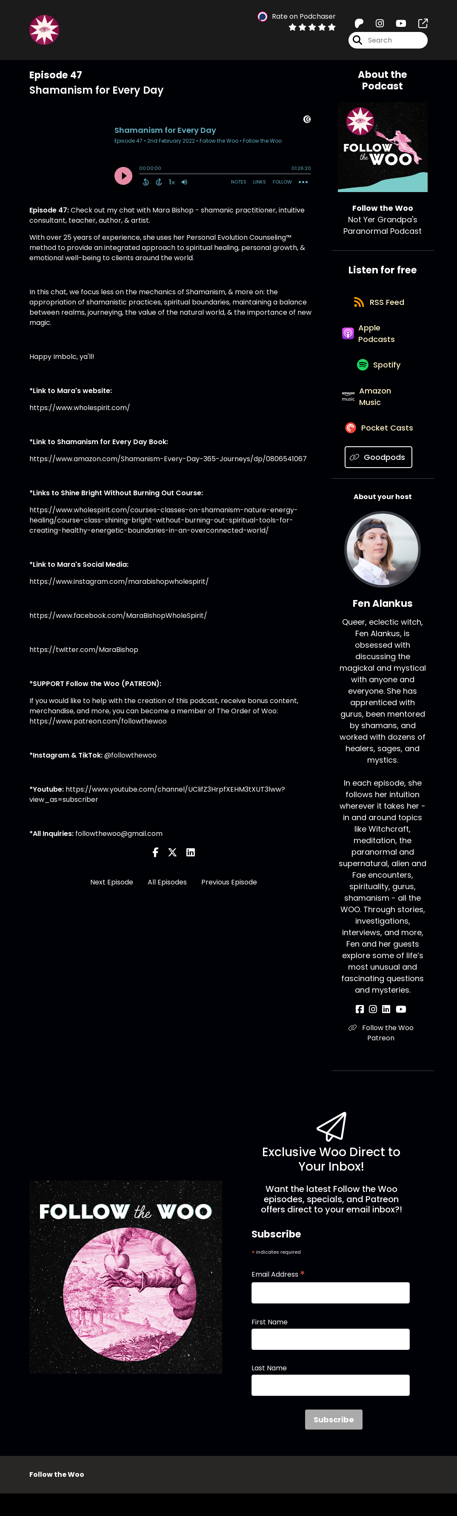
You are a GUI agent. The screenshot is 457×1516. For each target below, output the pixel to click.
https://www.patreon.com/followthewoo (98, 721)
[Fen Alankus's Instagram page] (376, 1032)
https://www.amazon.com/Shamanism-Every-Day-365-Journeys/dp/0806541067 (168, 459)
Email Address (278, 1297)
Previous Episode (229, 882)
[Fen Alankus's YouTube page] (397, 1032)
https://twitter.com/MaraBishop (83, 650)
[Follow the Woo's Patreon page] (359, 25)
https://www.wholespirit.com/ (79, 408)
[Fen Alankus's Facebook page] (367, 1032)
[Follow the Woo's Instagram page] (375, 25)
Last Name (269, 1390)
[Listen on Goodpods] (378, 480)
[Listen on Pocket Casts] (378, 449)
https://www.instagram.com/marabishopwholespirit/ (119, 581)
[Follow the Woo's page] (418, 25)
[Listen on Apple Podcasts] (379, 341)
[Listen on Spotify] (378, 377)
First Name (269, 1344)
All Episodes (167, 882)
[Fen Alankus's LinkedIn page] (386, 1032)
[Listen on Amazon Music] (379, 413)
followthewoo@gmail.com (119, 833)
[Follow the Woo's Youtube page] (396, 25)
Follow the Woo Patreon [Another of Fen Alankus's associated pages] (382, 1055)
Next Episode (111, 882)
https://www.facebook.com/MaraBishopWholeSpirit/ (118, 615)
